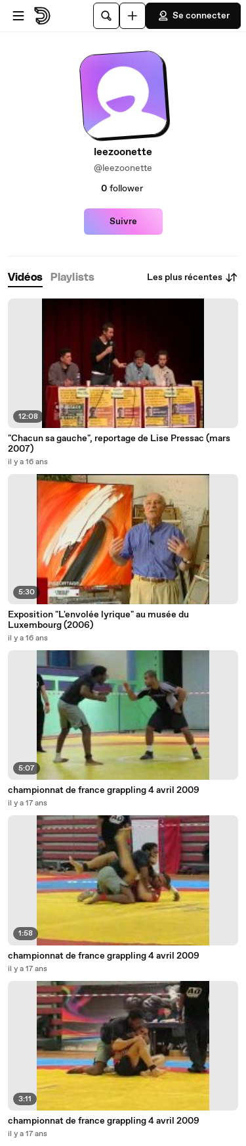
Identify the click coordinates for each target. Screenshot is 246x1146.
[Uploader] (132, 16)
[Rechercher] (106, 16)
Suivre (123, 221)
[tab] (25, 278)
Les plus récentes (192, 277)
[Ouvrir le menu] (18, 16)
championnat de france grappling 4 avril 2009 (103, 790)
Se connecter (193, 15)
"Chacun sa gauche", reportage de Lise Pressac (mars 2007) (119, 443)
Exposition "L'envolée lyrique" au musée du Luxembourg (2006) (98, 620)
